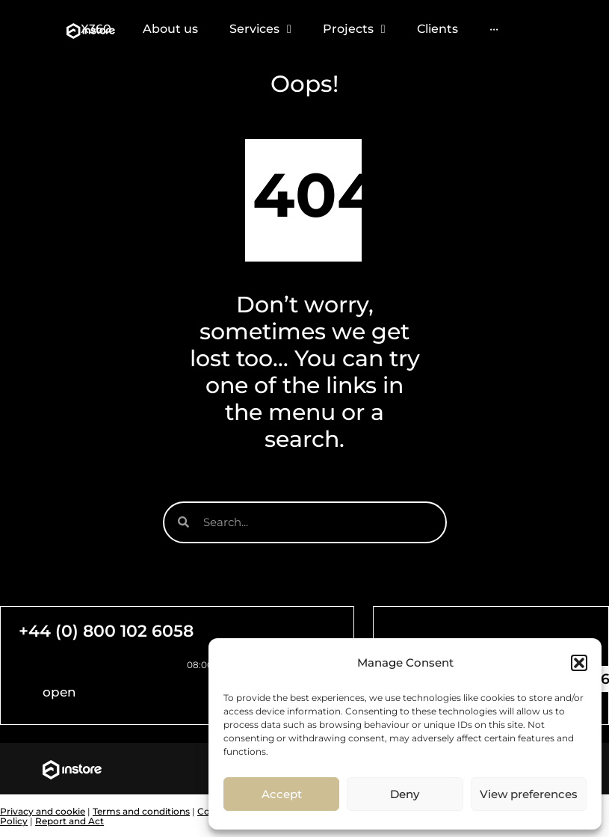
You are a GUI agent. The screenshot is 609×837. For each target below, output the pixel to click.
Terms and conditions (141, 811)
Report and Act (69, 821)
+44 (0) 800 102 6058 (106, 630)
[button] (579, 662)
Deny (404, 794)
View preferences (529, 794)
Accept (282, 794)
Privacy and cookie (42, 811)
